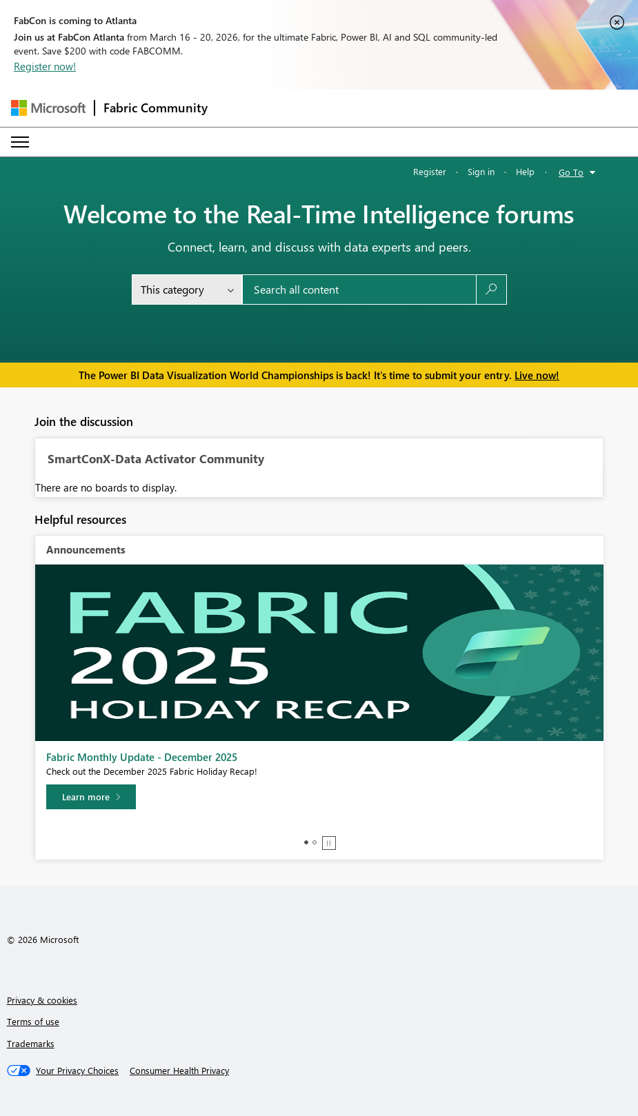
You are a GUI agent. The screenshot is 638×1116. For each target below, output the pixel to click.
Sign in (481, 171)
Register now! (45, 66)
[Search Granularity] (187, 289)
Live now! (537, 375)
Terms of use (33, 1021)
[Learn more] (91, 796)
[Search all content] (359, 289)
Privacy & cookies (42, 1000)
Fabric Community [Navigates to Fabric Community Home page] (155, 107)
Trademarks (30, 1043)
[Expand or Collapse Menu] (20, 142)
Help (525, 171)
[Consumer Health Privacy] (179, 1070)
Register (429, 171)
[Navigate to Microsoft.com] (48, 108)
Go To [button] (571, 172)
